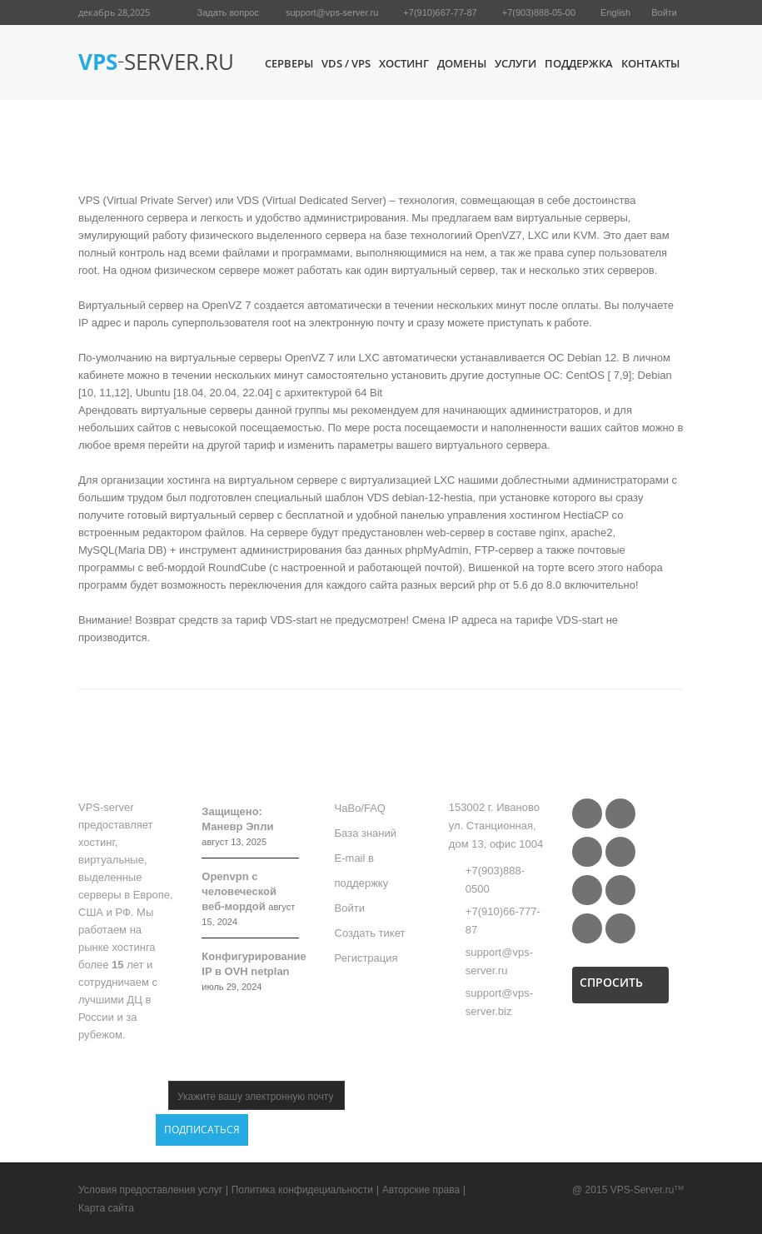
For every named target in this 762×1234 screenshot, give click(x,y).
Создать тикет (370, 933)
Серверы (289, 63)
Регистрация (366, 958)
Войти (664, 12)
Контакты (650, 63)
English (615, 12)
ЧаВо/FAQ (360, 808)
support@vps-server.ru (332, 12)
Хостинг (404, 63)
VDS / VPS (346, 63)
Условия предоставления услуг (150, 1190)
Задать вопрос (228, 12)
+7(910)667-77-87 (439, 12)
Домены (461, 63)
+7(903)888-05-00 (538, 12)
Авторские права (421, 1190)
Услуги (515, 63)
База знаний (366, 833)
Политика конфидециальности (302, 1190)
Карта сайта (106, 1208)
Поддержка (579, 63)
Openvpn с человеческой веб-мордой (239, 891)
